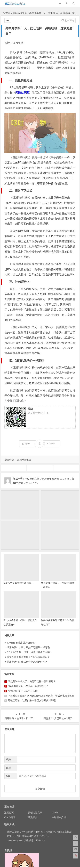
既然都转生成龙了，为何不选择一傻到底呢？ (32, 681)
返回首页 (9, 812)
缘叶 (15, 483)
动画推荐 (40, 468)
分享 (51, 443)
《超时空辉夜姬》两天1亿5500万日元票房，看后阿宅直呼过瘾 (41, 695)
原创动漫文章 (20, 13)
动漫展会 (32, 817)
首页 (6, 13)
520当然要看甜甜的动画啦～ (19, 583)
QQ (8, 776)
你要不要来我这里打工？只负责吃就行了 (28, 657)
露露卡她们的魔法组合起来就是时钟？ (27, 661)
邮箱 (8, 767)
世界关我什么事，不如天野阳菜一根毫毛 (28, 647)
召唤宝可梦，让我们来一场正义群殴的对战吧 (32, 700)
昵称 (8, 759)
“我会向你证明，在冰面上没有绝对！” (28, 686)
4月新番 (13, 468)
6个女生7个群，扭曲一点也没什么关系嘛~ (29, 652)
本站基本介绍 (59, 817)
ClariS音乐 (9, 817)
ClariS (55, 812)
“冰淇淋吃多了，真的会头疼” (23, 691)
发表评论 (67, 20)
